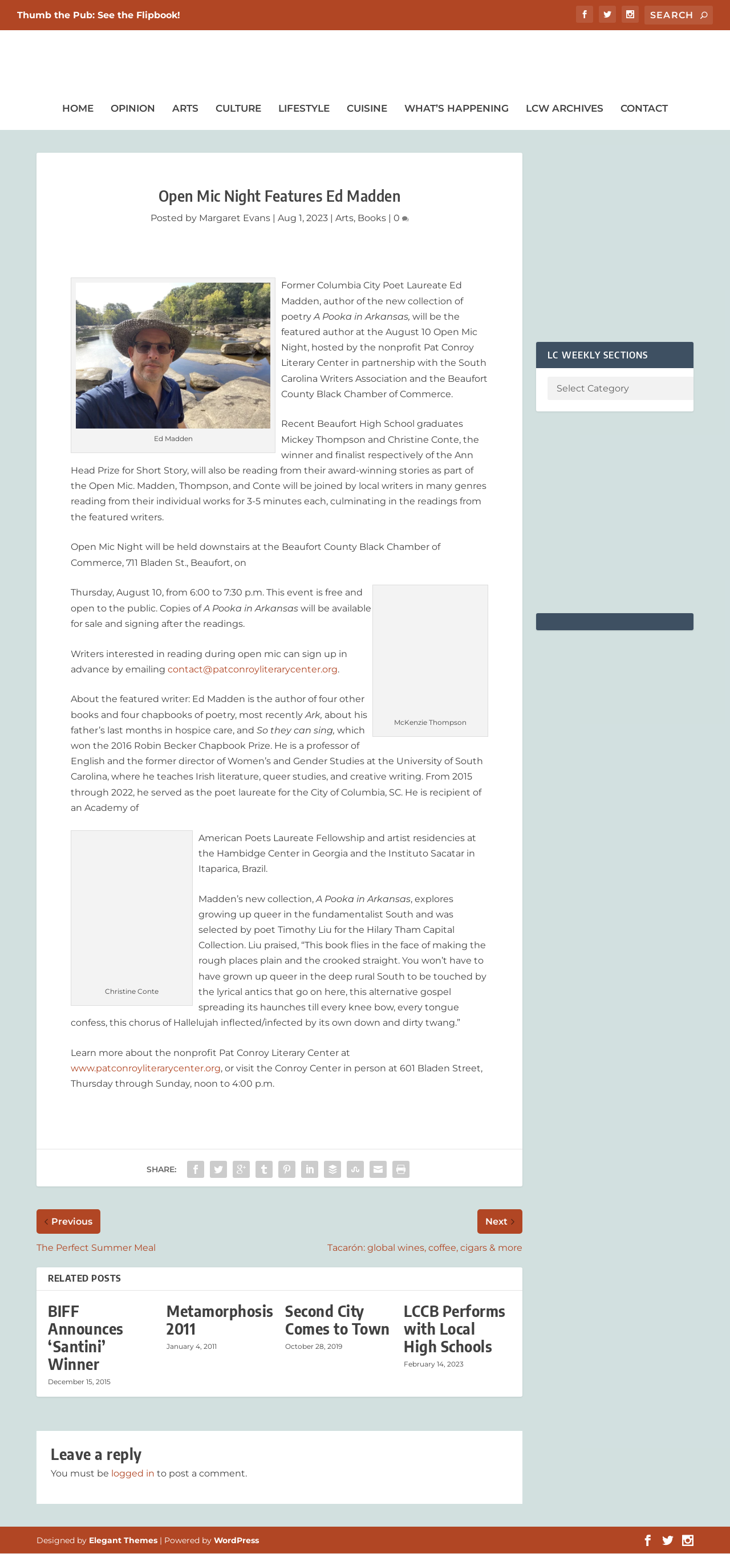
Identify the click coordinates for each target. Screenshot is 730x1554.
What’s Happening (456, 109)
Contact (644, 109)
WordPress (236, 1541)
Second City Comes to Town (337, 1320)
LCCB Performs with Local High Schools (455, 1329)
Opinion (133, 109)
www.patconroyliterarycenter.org (146, 1068)
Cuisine (367, 109)
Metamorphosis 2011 (220, 1320)
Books (372, 218)
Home (78, 109)
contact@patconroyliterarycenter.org (253, 669)
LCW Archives (564, 109)
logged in (133, 1473)
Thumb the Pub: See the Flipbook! (98, 15)
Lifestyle (304, 109)
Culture (238, 109)
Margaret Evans (234, 218)
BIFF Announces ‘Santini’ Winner (86, 1338)
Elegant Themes (123, 1541)
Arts (185, 109)
